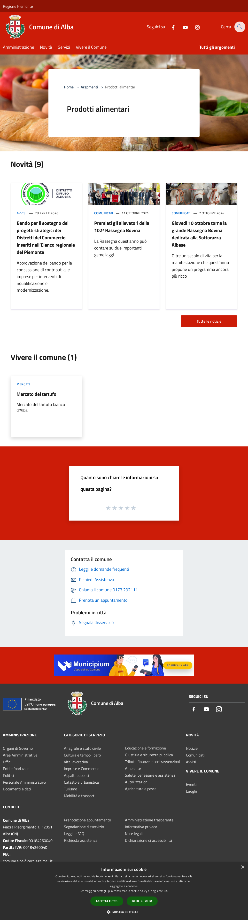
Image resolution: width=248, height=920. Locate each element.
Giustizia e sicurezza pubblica (149, 755)
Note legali (134, 833)
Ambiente (133, 768)
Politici (8, 775)
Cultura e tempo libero (82, 755)
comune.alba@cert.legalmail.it (28, 861)
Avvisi (21, 213)
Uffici (7, 762)
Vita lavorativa (76, 762)
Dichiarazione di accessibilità (148, 840)
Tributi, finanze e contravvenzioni (152, 761)
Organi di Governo (18, 748)
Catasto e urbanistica (81, 782)
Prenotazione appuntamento (87, 820)
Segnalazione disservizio (84, 827)
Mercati (23, 384)
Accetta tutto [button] (106, 901)
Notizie (192, 748)
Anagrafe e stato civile (82, 748)
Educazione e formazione (145, 748)
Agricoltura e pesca (140, 789)
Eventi (191, 784)
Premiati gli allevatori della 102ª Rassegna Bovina (121, 226)
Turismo (70, 789)
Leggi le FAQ (74, 833)
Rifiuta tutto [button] (142, 900)
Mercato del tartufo (36, 394)
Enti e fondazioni (17, 769)
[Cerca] (239, 27)
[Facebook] (170, 26)
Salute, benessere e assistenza (150, 775)
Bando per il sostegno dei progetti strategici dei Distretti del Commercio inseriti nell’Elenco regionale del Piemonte (46, 237)
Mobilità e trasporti (79, 796)
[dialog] (124, 891)
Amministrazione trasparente (149, 820)
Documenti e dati (17, 789)
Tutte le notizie (209, 321)
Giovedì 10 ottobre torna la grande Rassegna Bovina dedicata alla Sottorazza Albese (199, 234)
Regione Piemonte (18, 6)
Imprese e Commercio (81, 769)
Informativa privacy (141, 827)
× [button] (242, 867)
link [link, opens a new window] (166, 891)
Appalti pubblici (76, 775)
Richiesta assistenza (80, 840)
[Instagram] (194, 26)
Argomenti (89, 87)
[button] (124, 911)
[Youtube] (182, 26)
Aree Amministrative (20, 755)
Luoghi (191, 791)
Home (69, 87)
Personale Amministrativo (24, 782)
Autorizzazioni (136, 782)
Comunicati (103, 213)
